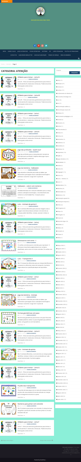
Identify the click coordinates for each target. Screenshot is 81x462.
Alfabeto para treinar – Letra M (29, 95)
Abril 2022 (60, 327)
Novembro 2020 (62, 383)
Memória (60, 188)
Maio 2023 (60, 284)
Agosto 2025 (61, 248)
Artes (59, 80)
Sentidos (60, 224)
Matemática (60, 185)
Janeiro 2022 (61, 337)
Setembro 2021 (61, 350)
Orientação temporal (63, 201)
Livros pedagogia (58, 51)
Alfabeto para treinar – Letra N (29, 77)
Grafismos (60, 142)
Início (4, 51)
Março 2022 (61, 330)
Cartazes (60, 87)
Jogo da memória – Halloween (28, 168)
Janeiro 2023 (61, 298)
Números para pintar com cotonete (30, 404)
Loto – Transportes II (25, 259)
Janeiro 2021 (61, 376)
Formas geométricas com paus (28, 313)
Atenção (60, 83)
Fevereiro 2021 (61, 373)
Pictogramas (61, 208)
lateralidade (60, 162)
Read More (20, 89)
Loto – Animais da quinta (26, 349)
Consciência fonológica (63, 96)
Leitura (59, 165)
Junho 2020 (60, 399)
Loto (59, 182)
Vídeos (59, 237)
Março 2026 (61, 245)
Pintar (59, 211)
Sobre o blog (12, 51)
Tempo (59, 234)
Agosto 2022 (61, 314)
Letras (59, 169)
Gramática (60, 146)
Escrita (59, 126)
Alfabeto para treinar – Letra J (28, 222)
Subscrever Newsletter (25, 55)
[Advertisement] (40, 32)
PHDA (59, 205)
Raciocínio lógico (62, 221)
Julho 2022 (60, 317)
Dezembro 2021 (62, 340)
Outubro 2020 (61, 386)
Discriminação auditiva (63, 106)
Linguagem (60, 172)
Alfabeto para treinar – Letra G (29, 368)
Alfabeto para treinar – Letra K (28, 132)
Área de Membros (66, 55)
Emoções (60, 123)
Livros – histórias (62, 178)
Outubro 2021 (61, 347)
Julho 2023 (60, 278)
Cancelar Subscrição (40, 55)
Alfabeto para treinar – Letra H (29, 331)
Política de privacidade (71, 51)
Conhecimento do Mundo (64, 93)
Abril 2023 (60, 288)
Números (60, 195)
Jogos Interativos (22, 51)
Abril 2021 (60, 366)
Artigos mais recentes (45, 440)
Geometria (60, 139)
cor (58, 100)
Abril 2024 (60, 265)
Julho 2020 (60, 396)
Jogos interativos (62, 159)
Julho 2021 (60, 357)
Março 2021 (61, 370)
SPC (50, 51)
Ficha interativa (61, 129)
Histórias (44, 51)
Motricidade (60, 191)
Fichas (59, 132)
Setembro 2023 (61, 275)
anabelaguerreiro (33, 79)
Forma (59, 136)
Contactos (13, 55)
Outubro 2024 (61, 252)
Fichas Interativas (35, 51)
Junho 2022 (60, 320)
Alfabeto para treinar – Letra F (28, 422)
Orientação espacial (62, 198)
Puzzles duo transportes (26, 386)
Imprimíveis (60, 152)
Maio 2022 (60, 324)
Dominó (60, 119)
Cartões (59, 90)
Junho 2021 (60, 360)
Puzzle (59, 218)
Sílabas (59, 228)
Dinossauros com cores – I (27, 240)
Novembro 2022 (62, 304)
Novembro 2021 (62, 343)
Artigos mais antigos (8, 440)
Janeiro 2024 (61, 271)
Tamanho (60, 231)
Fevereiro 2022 (61, 334)
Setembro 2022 (61, 311)
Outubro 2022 (61, 307)
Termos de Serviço (53, 55)
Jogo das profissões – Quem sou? (29, 150)
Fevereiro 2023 (61, 294)
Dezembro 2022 (62, 301)
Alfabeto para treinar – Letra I (28, 277)
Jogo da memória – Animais (27, 295)
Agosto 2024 (61, 255)
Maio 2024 (60, 261)
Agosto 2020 (61, 393)
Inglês (59, 155)
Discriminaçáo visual (63, 110)
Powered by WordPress (40, 460)
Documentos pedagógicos (64, 116)
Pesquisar (58, 70)
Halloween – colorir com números (29, 186)
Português (60, 214)
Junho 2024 (60, 258)
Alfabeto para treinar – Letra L (28, 113)
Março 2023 (61, 291)
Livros (59, 175)
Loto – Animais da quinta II (27, 204)
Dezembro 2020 (62, 379)
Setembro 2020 (61, 389)
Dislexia (59, 113)
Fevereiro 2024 (61, 268)
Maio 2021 (60, 363)
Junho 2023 (60, 281)
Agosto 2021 (61, 353)
